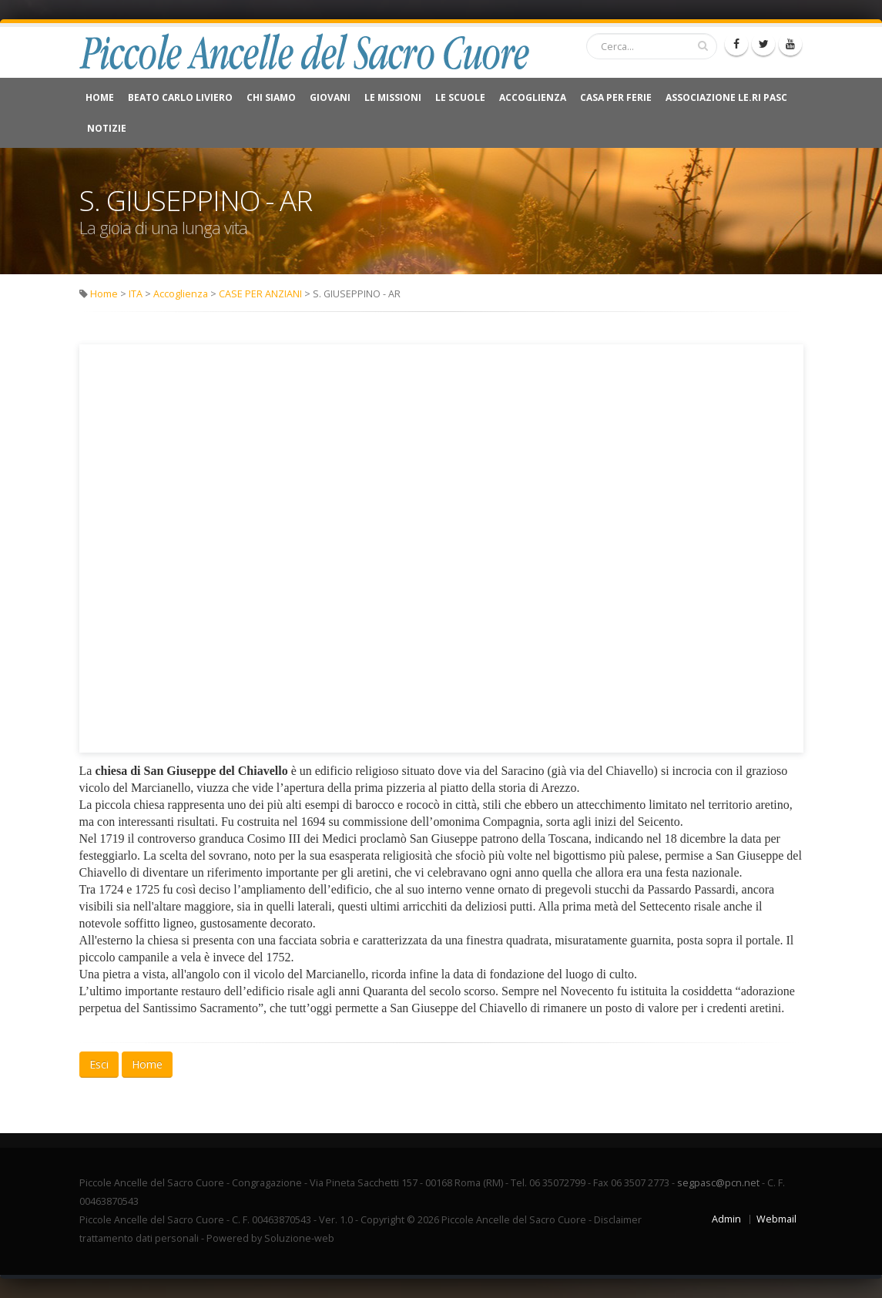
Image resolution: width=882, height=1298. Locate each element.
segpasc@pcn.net (718, 1182)
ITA (136, 293)
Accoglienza (532, 97)
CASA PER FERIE (616, 97)
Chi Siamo (271, 97)
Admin (726, 1219)
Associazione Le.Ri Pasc (726, 97)
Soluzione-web (299, 1238)
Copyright (382, 1219)
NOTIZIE (106, 128)
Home (100, 97)
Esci (99, 1064)
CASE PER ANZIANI (260, 293)
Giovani (330, 97)
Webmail (776, 1219)
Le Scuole (460, 97)
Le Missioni (392, 97)
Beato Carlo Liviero (180, 97)
